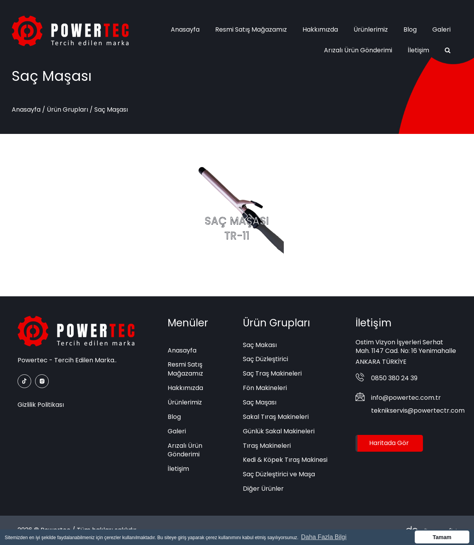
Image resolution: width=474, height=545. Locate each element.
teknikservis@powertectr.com (418, 410)
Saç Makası (260, 344)
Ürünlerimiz (371, 29)
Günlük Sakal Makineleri (279, 431)
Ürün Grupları (67, 109)
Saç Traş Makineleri (272, 373)
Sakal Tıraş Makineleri (276, 416)
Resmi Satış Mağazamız (251, 29)
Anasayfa (185, 29)
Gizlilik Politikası (41, 404)
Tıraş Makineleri (267, 445)
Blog (410, 29)
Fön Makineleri (265, 387)
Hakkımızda (320, 29)
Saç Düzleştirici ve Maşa (279, 474)
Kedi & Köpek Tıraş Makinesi (285, 459)
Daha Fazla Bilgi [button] (324, 537)
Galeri (441, 29)
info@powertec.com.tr (406, 397)
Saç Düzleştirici (265, 358)
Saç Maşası (259, 402)
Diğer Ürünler (263, 488)
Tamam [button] (442, 537)
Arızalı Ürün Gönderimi (358, 50)
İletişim (418, 50)
